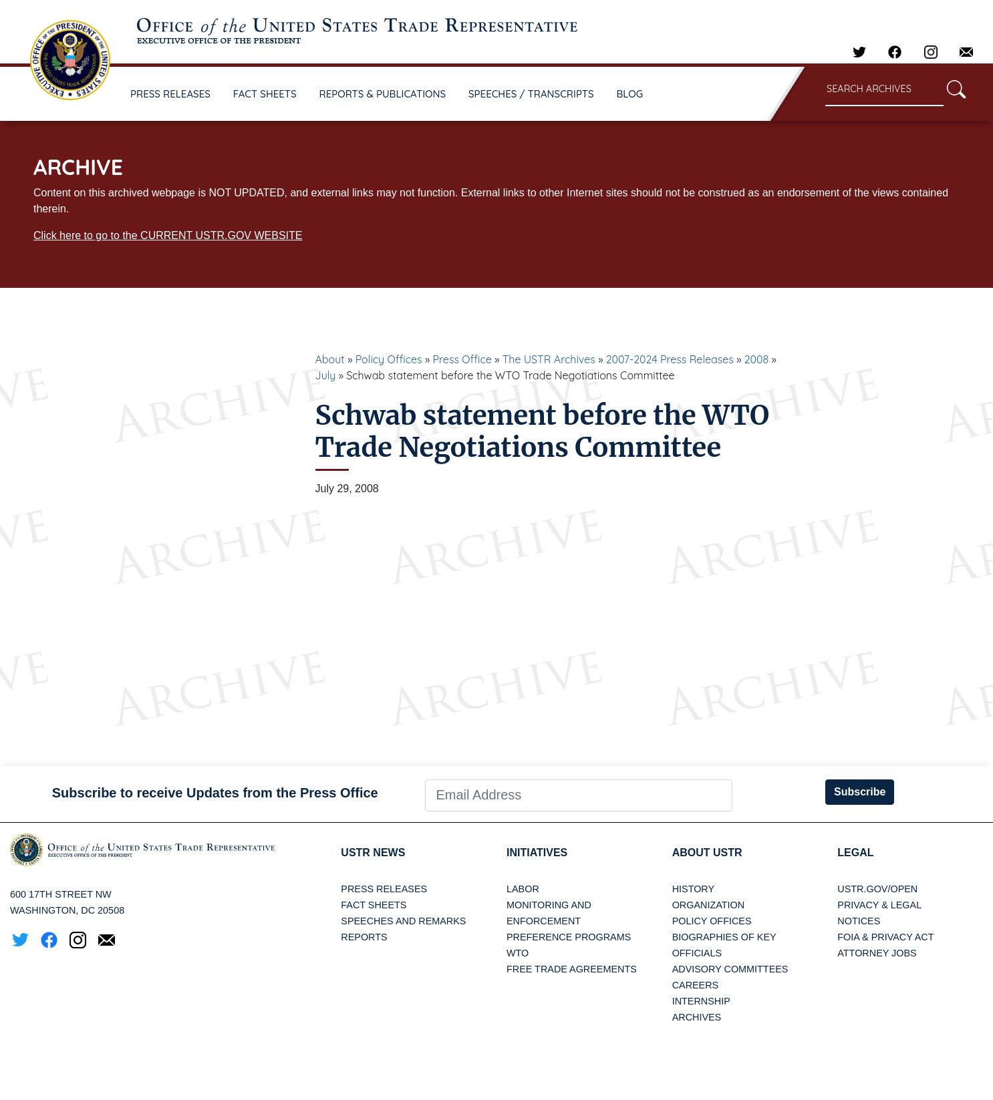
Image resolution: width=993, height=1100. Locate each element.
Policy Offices (389, 359)
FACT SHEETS (265, 93)
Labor (523, 889)
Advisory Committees (730, 969)
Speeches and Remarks (403, 921)
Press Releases (384, 889)
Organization (708, 905)
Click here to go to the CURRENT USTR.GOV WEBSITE (167, 235)
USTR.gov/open (877, 889)
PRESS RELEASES (170, 93)
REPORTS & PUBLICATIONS (382, 93)
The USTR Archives (549, 359)
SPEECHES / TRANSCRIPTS (531, 93)
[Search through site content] (884, 89)
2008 (756, 359)
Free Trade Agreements (572, 969)
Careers (695, 985)
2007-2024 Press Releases (670, 359)
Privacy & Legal (879, 905)
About (330, 359)
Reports (364, 937)
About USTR (707, 852)
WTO (518, 953)
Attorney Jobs (876, 953)
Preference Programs (569, 937)
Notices (858, 921)
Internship (701, 1001)
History (693, 889)
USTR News (373, 852)
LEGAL (855, 852)
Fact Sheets (373, 905)
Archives (697, 1017)
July (325, 375)
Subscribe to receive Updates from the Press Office (215, 792)
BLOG (630, 93)
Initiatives (537, 852)
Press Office (462, 359)
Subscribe (859, 791)
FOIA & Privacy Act (885, 937)
